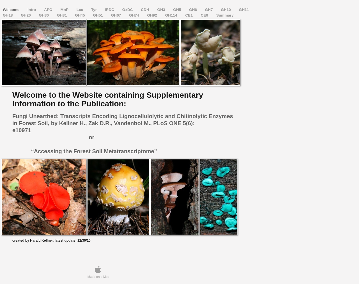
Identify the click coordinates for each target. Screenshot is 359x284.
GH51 (98, 15)
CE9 (205, 15)
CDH (145, 10)
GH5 (177, 10)
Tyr (94, 10)
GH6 (193, 10)
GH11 (244, 10)
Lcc (80, 10)
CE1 (189, 15)
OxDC (128, 10)
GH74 (134, 15)
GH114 (171, 15)
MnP (64, 10)
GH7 (209, 10)
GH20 (26, 15)
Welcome (11, 10)
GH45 (80, 15)
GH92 (152, 15)
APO (48, 10)
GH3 (161, 10)
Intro (32, 10)
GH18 (8, 15)
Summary (225, 15)
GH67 (116, 15)
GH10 (226, 10)
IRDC (110, 10)
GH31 (62, 15)
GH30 (44, 15)
